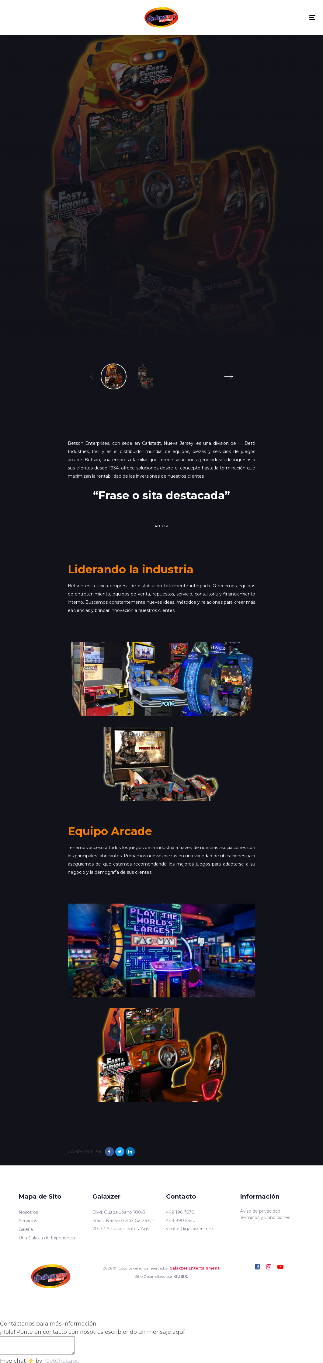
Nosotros (28, 1212)
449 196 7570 (180, 1212)
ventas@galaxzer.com (189, 1228)
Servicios (28, 1221)
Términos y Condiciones (265, 1217)
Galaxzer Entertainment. (194, 1268)
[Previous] (95, 376)
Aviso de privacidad (260, 1211)
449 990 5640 (181, 1220)
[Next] (228, 376)
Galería (26, 1229)
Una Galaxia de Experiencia (47, 1238)
